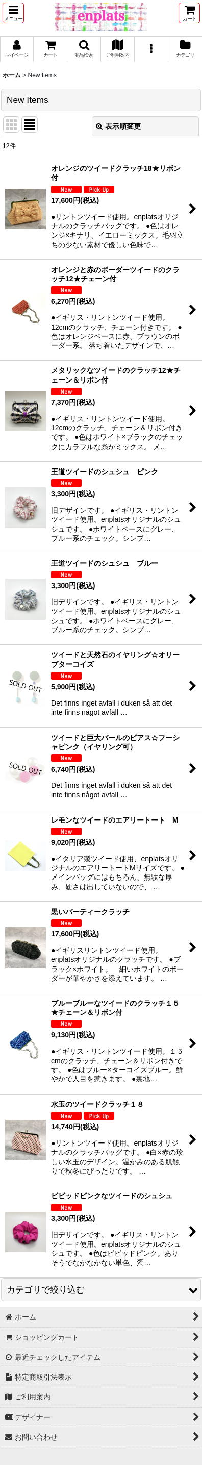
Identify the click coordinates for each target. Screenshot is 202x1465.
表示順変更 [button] (118, 126)
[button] (13, 13)
